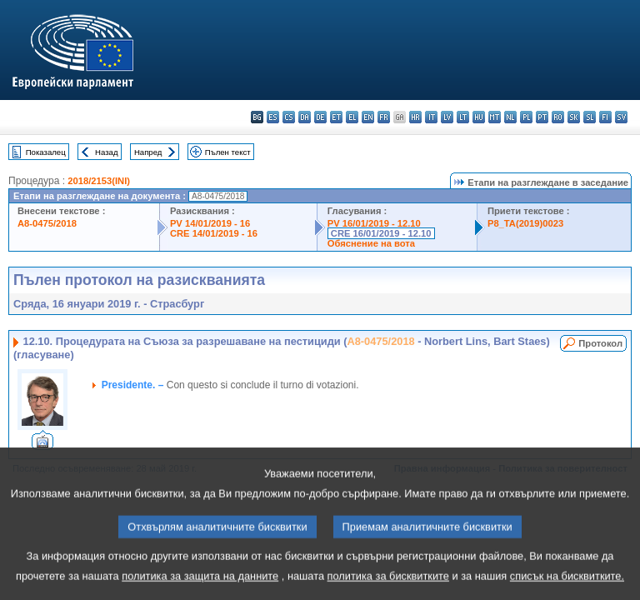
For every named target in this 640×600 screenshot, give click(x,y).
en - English (368, 117)
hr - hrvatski (415, 117)
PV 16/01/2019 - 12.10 (374, 223)
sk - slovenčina (574, 117)
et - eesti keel (336, 117)
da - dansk (304, 117)
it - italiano (431, 117)
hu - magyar (478, 117)
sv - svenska (621, 117)
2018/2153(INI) (99, 181)
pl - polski (526, 117)
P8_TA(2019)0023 (525, 223)
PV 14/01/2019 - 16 (210, 223)
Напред (148, 152)
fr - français (384, 117)
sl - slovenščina (589, 117)
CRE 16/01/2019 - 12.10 (381, 233)
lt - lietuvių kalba (463, 117)
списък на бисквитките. (567, 588)
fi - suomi (605, 117)
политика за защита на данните (200, 588)
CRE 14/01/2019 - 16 (214, 233)
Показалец (46, 152)
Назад (106, 152)
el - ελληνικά (352, 117)
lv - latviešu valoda (447, 117)
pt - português (542, 117)
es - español (273, 117)
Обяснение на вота (371, 243)
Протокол (600, 343)
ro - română (558, 117)
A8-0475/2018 (47, 223)
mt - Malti (494, 117)
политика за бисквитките (388, 588)
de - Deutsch (320, 117)
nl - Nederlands (510, 117)
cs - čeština (288, 117)
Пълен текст (228, 152)
